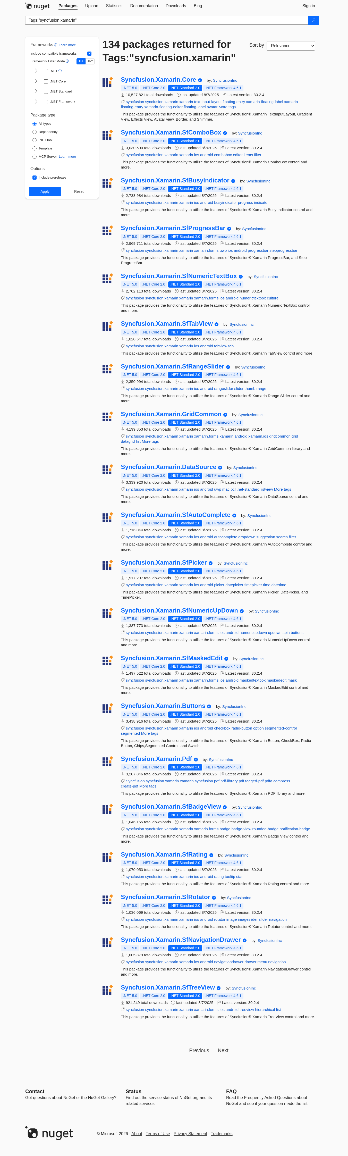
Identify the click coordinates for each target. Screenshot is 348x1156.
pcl (233, 489)
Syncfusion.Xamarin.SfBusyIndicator (175, 180)
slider (239, 388)
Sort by (256, 45)
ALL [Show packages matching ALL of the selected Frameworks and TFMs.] (81, 61)
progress (245, 202)
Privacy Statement (190, 1134)
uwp (223, 250)
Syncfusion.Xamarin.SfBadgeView (171, 806)
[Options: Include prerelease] (49, 177)
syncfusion (135, 101)
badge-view (241, 829)
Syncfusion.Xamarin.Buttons (163, 706)
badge (225, 829)
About (136, 1134)
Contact (34, 1091)
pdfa (268, 781)
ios (196, 155)
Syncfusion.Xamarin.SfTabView (167, 323)
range (261, 388)
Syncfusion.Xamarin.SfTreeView (168, 987)
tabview (220, 346)
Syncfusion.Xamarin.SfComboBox (171, 132)
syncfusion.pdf (207, 781)
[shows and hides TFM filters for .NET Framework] (36, 102)
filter (257, 155)
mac (226, 489)
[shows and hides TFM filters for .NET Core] (36, 81)
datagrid (128, 441)
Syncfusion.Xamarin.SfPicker (164, 562)
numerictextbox (253, 298)
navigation (278, 919)
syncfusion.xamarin (161, 101)
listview (266, 489)
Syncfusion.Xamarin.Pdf (156, 759)
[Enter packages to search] (166, 20)
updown (275, 632)
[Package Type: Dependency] (45, 132)
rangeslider (223, 388)
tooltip (230, 876)
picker (219, 585)
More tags (227, 107)
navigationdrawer (228, 962)
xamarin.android (234, 436)
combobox (223, 155)
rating (219, 876)
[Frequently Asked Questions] (231, 1091)
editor (238, 155)
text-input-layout (208, 101)
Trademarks (222, 1134)
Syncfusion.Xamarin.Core (158, 79)
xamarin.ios (258, 436)
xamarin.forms (206, 250)
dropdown (246, 537)
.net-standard (248, 489)
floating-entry (234, 101)
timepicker (253, 585)
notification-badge (294, 829)
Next (223, 1050)
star (239, 876)
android (206, 155)
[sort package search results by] (291, 46)
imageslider (248, 919)
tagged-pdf (254, 781)
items (248, 155)
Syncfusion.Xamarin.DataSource (168, 467)
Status (133, 1091)
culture (272, 298)
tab (231, 346)
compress (281, 781)
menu (262, 962)
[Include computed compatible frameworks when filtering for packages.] (89, 53)
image (231, 919)
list (138, 441)
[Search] (313, 20)
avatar (212, 107)
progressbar (258, 250)
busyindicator (225, 202)
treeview (247, 1009)
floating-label (195, 107)
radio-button (242, 728)
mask (292, 680)
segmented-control (281, 728)
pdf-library (229, 781)
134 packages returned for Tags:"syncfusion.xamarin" (169, 51)
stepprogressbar (283, 250)
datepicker (234, 585)
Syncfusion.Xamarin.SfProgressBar (173, 228)
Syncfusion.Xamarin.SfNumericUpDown (179, 610)
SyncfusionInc (225, 80)
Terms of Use (158, 1134)
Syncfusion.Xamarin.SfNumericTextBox (179, 276)
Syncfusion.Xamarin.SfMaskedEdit (172, 658)
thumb (250, 388)
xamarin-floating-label (264, 101)
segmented (130, 733)
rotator (219, 919)
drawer (251, 962)
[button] (56, 45)
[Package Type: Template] (42, 148)
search (282, 537)
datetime (278, 585)
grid (295, 436)
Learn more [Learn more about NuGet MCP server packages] (67, 156)
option (258, 728)
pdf (241, 781)
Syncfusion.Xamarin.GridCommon (171, 414)
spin (286, 632)
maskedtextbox (253, 680)
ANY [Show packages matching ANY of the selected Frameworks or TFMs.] (90, 61)
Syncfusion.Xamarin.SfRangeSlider (172, 366)
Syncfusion (135, 781)
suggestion (265, 537)
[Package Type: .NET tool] (42, 140)
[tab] (68, 6)
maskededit (276, 680)
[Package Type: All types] (41, 124)
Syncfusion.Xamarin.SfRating (164, 854)
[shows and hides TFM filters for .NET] (36, 71)
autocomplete (225, 537)
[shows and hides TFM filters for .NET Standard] (36, 92)
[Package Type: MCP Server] (44, 157)
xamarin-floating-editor (163, 107)
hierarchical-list (268, 1009)
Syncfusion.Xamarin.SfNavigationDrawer (181, 940)
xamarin (186, 101)
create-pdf (129, 786)
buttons (297, 632)
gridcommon (280, 436)
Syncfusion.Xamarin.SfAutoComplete (175, 515)
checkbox (222, 728)
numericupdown (253, 632)
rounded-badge (265, 829)
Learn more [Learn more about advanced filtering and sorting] (67, 45)
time (266, 585)
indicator (261, 202)
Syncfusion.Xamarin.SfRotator (165, 897)
